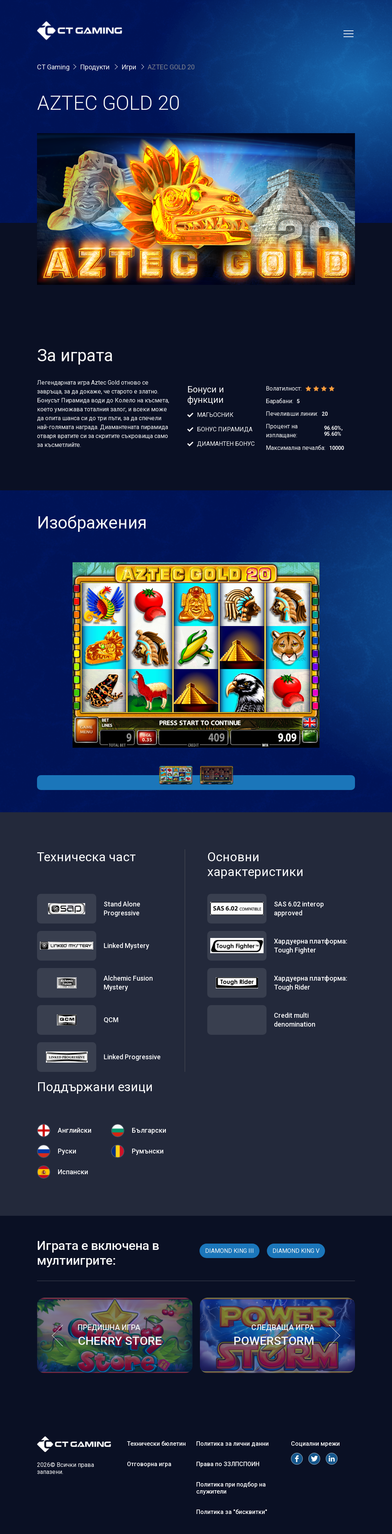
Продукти (95, 67)
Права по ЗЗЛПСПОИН (227, 1464)
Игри (129, 67)
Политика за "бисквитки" (231, 1511)
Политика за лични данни (232, 1443)
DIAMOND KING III (229, 1250)
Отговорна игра (149, 1464)
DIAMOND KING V (295, 1250)
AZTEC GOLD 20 (171, 67)
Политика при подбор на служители (231, 1488)
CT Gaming (53, 67)
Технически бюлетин (156, 1443)
